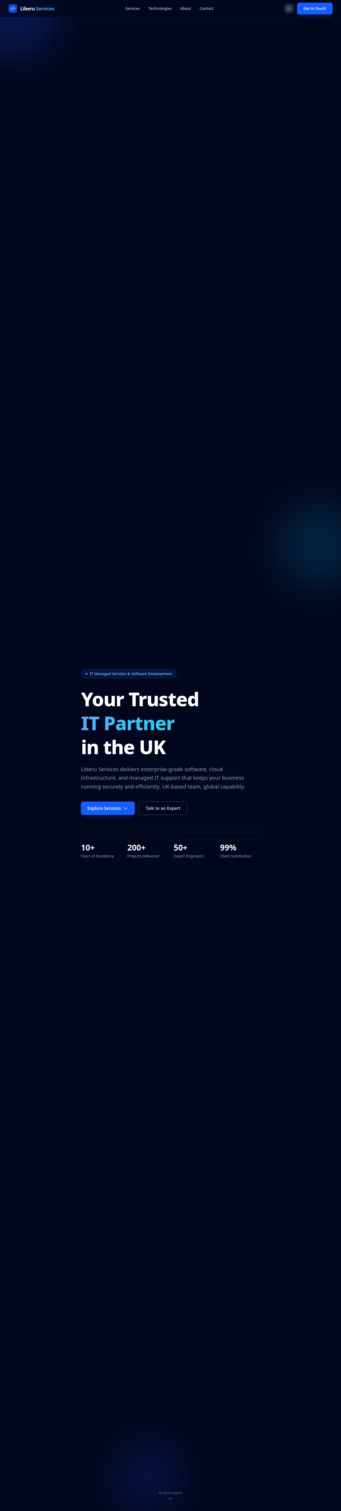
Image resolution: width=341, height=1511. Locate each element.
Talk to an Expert (163, 808)
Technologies (160, 8)
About (185, 8)
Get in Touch (314, 8)
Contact (206, 8)
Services (132, 8)
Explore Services (107, 808)
